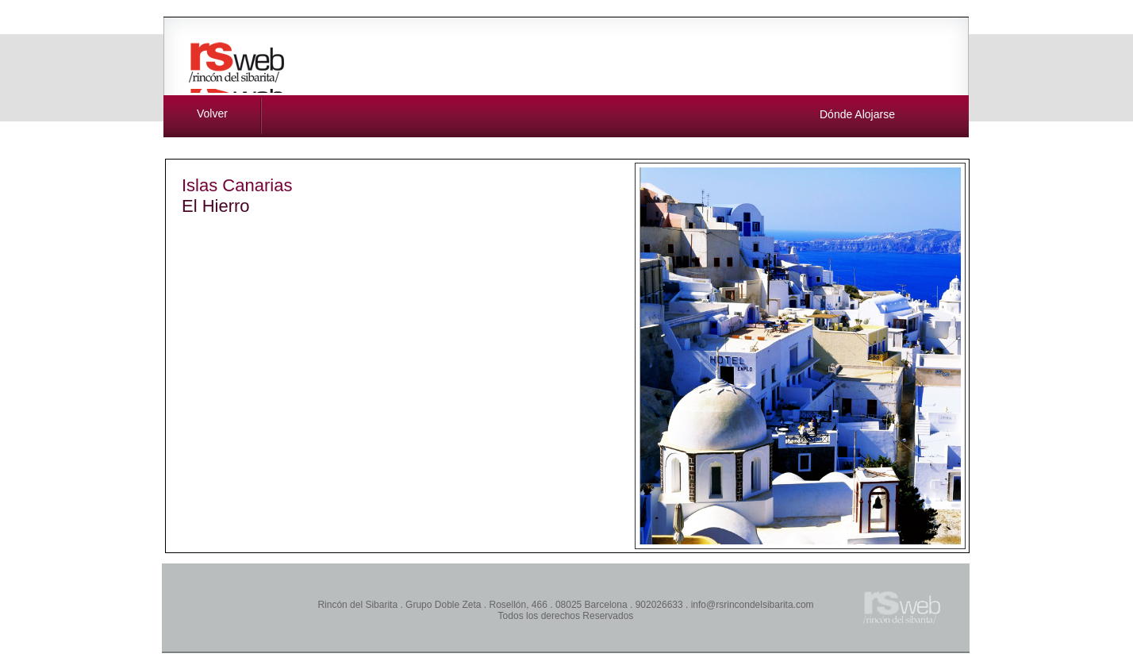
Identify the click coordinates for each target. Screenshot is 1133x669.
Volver (212, 113)
